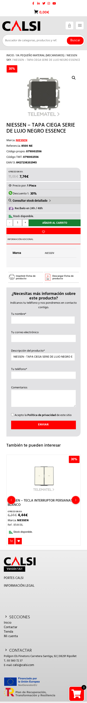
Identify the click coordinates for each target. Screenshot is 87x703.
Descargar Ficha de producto (63, 277)
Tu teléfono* (43, 372)
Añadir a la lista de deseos (43, 231)
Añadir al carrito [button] (11, 541)
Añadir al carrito (54, 222)
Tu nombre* (43, 317)
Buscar (75, 40)
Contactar (10, 627)
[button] (74, 78)
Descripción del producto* (43, 354)
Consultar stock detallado (30, 200)
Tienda (8, 631)
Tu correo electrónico (43, 335)
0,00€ (43, 12)
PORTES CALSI (14, 578)
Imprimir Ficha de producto (25, 277)
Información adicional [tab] (20, 239)
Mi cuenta (11, 636)
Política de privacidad (41, 415)
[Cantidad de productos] (17, 223)
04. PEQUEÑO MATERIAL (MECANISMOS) (40, 55)
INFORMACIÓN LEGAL (19, 585)
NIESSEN (21, 140)
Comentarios (43, 396)
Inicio (10, 55)
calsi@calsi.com (23, 665)
